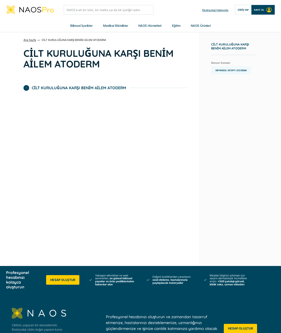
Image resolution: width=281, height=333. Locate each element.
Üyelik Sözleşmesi (112, 325)
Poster (145, 230)
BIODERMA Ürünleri (247, 238)
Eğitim (176, 26)
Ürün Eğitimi (149, 298)
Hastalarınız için (104, 275)
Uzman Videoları (152, 275)
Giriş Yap (243, 9)
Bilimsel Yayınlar (152, 238)
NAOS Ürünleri (201, 26)
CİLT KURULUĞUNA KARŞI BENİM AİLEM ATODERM (230, 46)
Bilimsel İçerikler (81, 26)
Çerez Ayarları (196, 325)
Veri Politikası (84, 325)
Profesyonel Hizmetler (109, 282)
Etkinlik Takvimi (198, 243)
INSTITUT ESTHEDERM (110, 246)
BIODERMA (101, 238)
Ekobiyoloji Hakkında (215, 10)
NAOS (98, 230)
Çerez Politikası (168, 325)
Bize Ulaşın (195, 275)
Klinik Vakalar (150, 282)
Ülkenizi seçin (197, 282)
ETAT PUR (101, 254)
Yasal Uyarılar (141, 325)
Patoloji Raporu (151, 290)
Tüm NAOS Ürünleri (247, 230)
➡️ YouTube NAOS (247, 275)
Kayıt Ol (263, 10)
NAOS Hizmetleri (149, 26)
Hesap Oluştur (62, 128)
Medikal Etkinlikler (115, 26)
